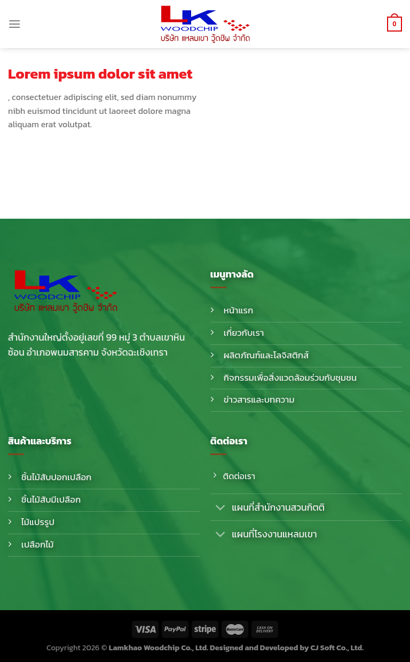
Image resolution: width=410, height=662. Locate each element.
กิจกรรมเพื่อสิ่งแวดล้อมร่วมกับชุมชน (290, 377)
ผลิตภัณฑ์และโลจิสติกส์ (266, 355)
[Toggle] (220, 508)
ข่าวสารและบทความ (259, 399)
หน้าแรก (239, 310)
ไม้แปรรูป (37, 522)
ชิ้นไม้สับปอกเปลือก (56, 477)
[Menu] (14, 24)
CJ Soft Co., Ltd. (337, 647)
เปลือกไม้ (37, 544)
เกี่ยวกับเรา (244, 333)
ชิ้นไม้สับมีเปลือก (51, 499)
